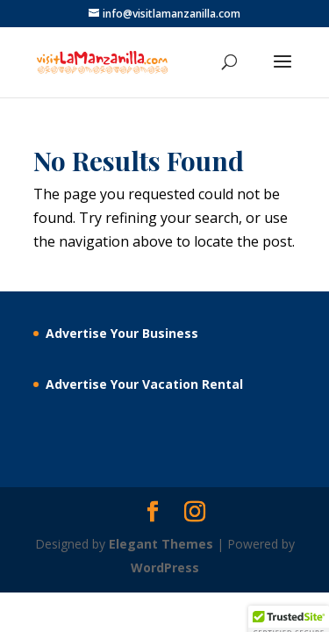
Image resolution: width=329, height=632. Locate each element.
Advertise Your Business (122, 333)
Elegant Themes (161, 543)
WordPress (165, 567)
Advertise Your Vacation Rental (144, 384)
